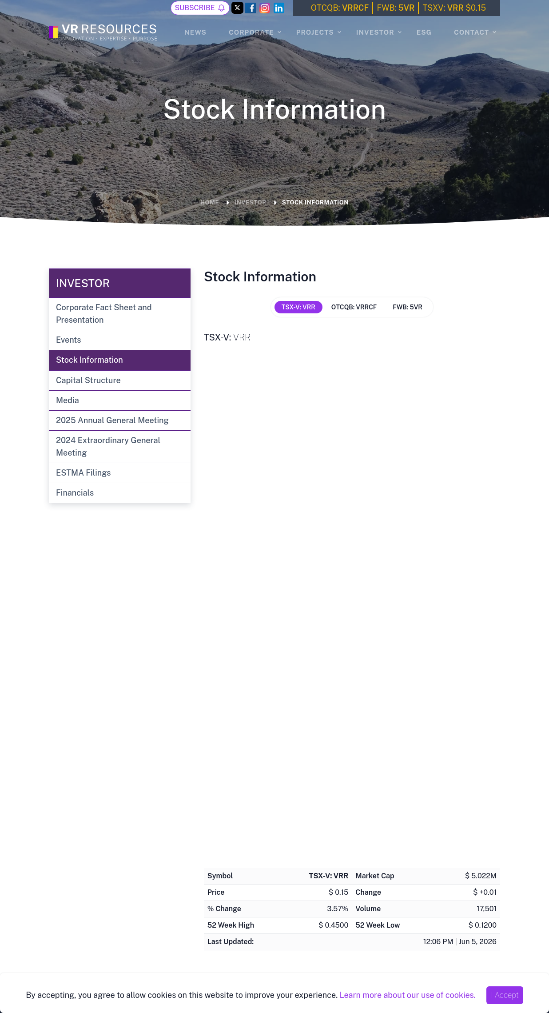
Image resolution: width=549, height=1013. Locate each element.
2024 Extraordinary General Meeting (108, 446)
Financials (75, 492)
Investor (375, 32)
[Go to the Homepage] (104, 31)
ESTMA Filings (83, 472)
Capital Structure (88, 380)
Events (68, 339)
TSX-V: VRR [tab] (298, 307)
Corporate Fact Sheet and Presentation (104, 313)
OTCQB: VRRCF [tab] (354, 307)
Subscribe (200, 8)
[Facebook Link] (250, 8)
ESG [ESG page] (424, 32)
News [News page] (195, 32)
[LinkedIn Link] (279, 8)
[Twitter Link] (237, 8)
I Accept (505, 995)
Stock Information (315, 202)
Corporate (251, 32)
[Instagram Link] (265, 8)
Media (67, 400)
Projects (315, 32)
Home (209, 202)
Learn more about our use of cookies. (407, 995)
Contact (471, 32)
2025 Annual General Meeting (112, 420)
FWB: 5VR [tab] (407, 307)
